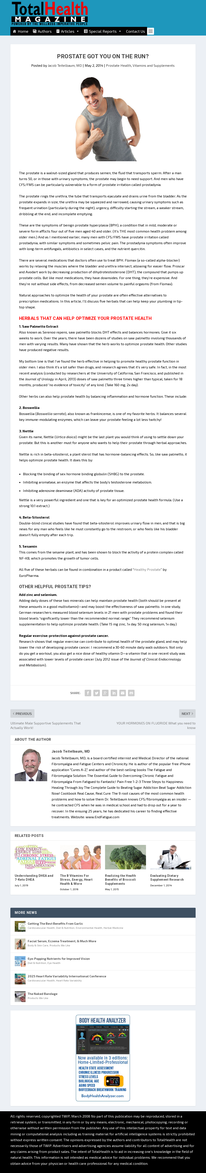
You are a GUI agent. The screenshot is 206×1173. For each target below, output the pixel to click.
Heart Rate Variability (69, 980)
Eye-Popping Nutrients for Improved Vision (59, 958)
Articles (70, 31)
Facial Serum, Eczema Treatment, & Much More (62, 941)
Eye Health (53, 962)
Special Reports (105, 31)
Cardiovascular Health (41, 927)
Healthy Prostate (147, 569)
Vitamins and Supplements (154, 65)
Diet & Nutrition (65, 927)
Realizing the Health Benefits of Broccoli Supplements (120, 879)
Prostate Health (118, 65)
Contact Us (135, 31)
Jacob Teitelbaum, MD (65, 65)
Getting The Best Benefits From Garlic (55, 923)
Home (23, 31)
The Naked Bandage (42, 994)
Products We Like (60, 945)
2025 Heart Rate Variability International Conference (67, 976)
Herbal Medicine (113, 927)
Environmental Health (89, 927)
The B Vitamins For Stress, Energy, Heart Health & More (76, 879)
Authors (45, 31)
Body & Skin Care (38, 945)
